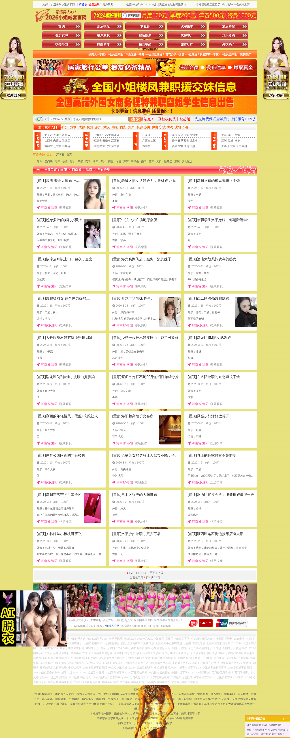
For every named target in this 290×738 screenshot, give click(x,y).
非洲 (237, 140)
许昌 (118, 161)
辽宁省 (57, 146)
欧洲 (230, 140)
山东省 (66, 146)
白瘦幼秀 (103, 44)
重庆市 (176, 135)
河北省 (66, 135)
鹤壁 (80, 161)
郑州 (39, 161)
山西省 (49, 140)
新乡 (72, 161)
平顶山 (135, 161)
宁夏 (180, 146)
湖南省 (98, 146)
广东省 (146, 135)
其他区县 (187, 161)
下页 (160, 572)
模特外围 (61, 44)
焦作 (65, 161)
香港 (224, 135)
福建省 (98, 140)
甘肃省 (194, 140)
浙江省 (115, 135)
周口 (159, 161)
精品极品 (145, 44)
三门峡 (49, 161)
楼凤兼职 (103, 35)
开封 (103, 161)
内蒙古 (57, 140)
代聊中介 (187, 35)
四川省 (185, 135)
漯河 (126, 161)
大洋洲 (225, 146)
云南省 (176, 140)
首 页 (61, 26)
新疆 (193, 146)
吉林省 (49, 146)
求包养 (145, 26)
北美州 (234, 146)
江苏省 (106, 135)
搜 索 (135, 119)
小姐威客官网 (111, 625)
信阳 (151, 161)
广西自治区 (149, 140)
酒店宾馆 (228, 26)
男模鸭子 (228, 44)
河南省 (115, 146)
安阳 (88, 161)
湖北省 (106, 146)
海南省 (146, 146)
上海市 (98, 135)
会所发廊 (61, 35)
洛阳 (57, 161)
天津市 (57, 135)
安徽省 (106, 140)
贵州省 (194, 135)
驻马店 (168, 161)
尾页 (152, 572)
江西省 (115, 140)
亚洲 (224, 140)
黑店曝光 (103, 26)
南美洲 (243, 146)
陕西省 (185, 140)
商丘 (110, 161)
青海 (187, 146)
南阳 (144, 161)
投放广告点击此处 (145, 689)
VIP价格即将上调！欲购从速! (263, 725)
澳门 (230, 135)
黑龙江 (66, 140)
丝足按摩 (145, 35)
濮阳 (95, 161)
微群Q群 (187, 44)
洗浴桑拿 (187, 26)
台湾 (237, 135)
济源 (177, 161)
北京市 (49, 135)
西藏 (174, 146)
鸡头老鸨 (228, 35)
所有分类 (103, 170)
